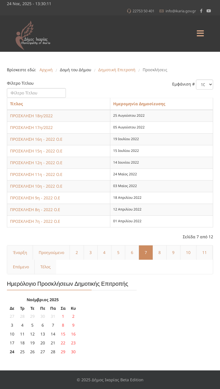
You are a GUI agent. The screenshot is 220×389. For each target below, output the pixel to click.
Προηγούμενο (51, 252)
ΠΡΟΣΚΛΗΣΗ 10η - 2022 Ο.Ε (36, 186)
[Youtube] (209, 10)
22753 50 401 (143, 11)
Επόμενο (21, 266)
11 (204, 252)
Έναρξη (20, 252)
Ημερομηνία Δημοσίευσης (139, 103)
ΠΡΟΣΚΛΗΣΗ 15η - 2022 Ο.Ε (36, 151)
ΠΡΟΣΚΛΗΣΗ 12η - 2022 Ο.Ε (36, 162)
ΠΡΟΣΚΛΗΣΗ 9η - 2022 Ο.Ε (35, 198)
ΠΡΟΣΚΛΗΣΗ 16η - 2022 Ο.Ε (36, 139)
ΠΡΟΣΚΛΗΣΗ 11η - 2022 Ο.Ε (36, 174)
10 (188, 252)
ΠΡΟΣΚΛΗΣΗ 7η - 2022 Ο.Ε (35, 221)
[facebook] (201, 10)
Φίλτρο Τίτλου (21, 83)
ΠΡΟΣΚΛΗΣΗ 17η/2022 (31, 127)
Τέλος (45, 266)
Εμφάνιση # (183, 84)
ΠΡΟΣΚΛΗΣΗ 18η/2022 (31, 115)
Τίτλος (16, 103)
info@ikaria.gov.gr (181, 11)
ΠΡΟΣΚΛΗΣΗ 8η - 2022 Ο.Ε (35, 209)
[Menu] (200, 33)
